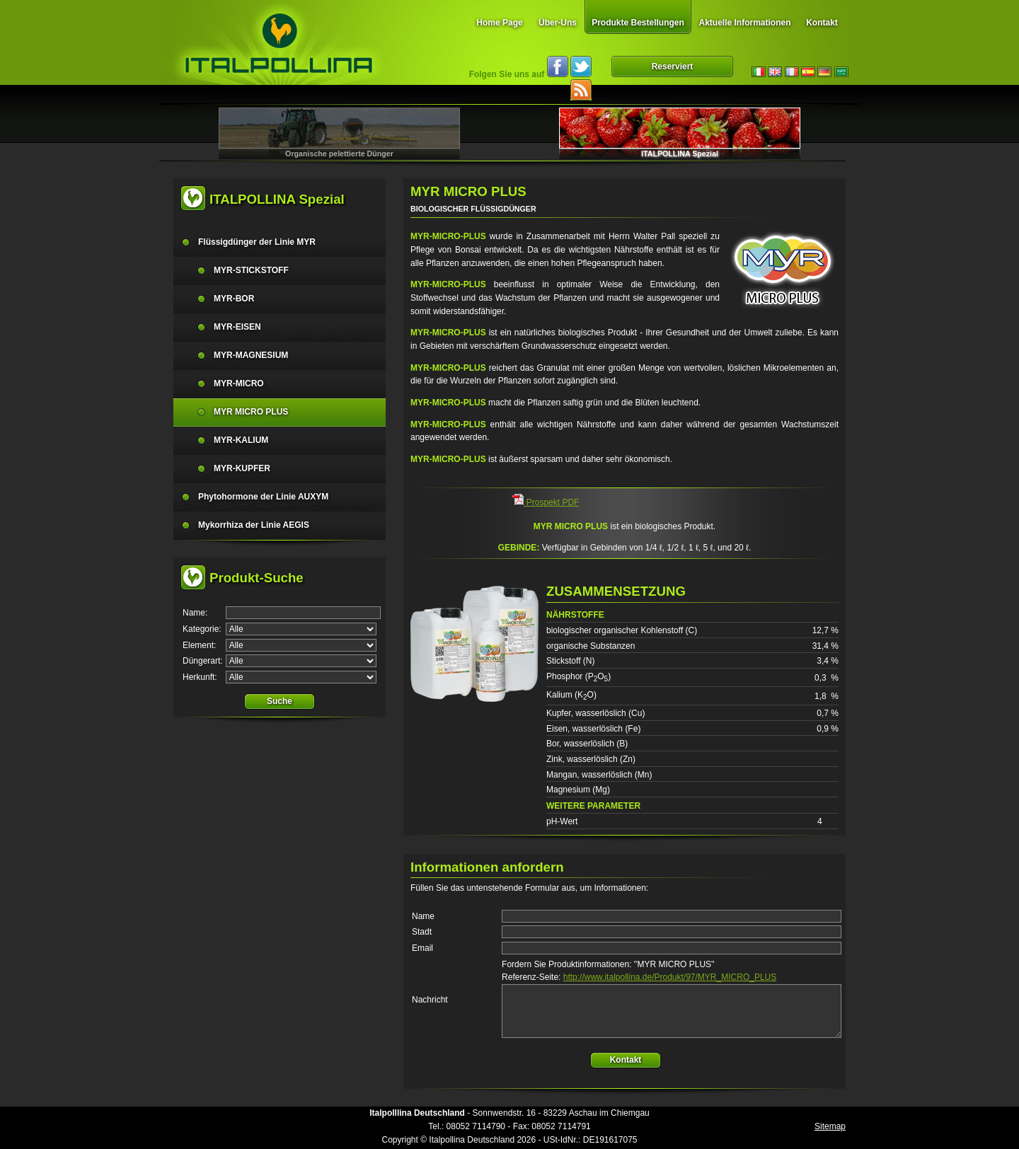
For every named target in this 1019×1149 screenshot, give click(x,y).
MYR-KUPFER (242, 468)
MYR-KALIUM (241, 440)
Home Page (499, 23)
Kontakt (822, 23)
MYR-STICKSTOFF (251, 270)
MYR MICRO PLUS (251, 412)
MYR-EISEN (237, 327)
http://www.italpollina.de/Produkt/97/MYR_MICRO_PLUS (669, 977)
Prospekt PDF (545, 502)
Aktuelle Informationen (744, 23)
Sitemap (830, 1126)
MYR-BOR (234, 299)
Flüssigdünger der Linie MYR (257, 242)
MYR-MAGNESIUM (251, 355)
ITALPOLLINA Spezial (679, 153)
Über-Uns (558, 23)
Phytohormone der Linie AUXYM (263, 497)
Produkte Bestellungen (638, 23)
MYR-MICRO (239, 383)
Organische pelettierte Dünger (339, 153)
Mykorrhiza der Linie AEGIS (253, 525)
